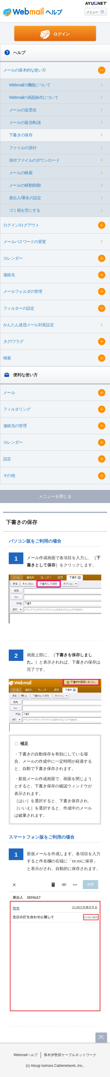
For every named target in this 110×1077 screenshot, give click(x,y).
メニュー (92, 12)
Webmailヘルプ (26, 1055)
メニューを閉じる (55, 496)
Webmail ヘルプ (32, 12)
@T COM (96, 3)
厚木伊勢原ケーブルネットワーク (70, 1055)
